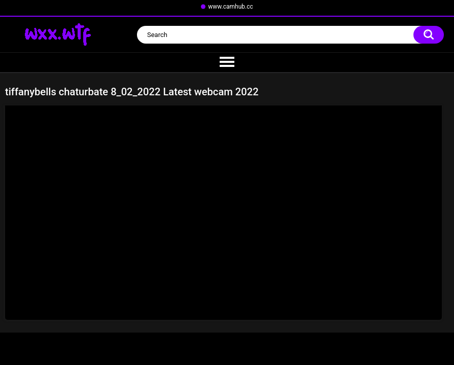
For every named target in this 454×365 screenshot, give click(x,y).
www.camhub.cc (230, 6)
